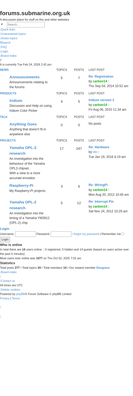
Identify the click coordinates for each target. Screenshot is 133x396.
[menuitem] (13, 34)
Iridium (15, 100)
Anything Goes (23, 124)
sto (95, 152)
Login (4, 229)
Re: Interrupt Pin (101, 201)
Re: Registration (101, 76)
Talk (3, 116)
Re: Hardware (99, 147)
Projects (8, 140)
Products (8, 93)
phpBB (20, 294)
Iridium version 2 (101, 100)
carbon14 (100, 81)
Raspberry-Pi (21, 185)
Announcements (24, 77)
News (4, 69)
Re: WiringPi (98, 185)
